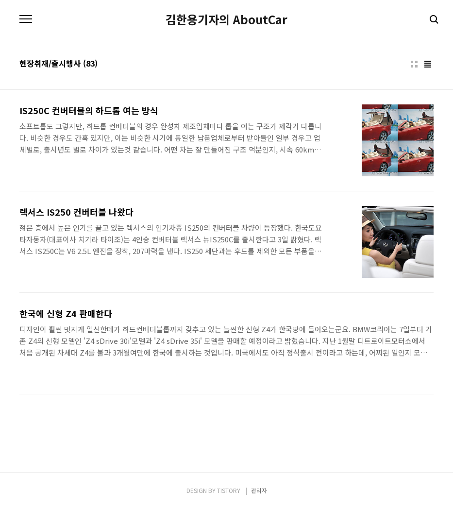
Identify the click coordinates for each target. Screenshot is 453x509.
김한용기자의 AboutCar (226, 19)
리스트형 (428, 64)
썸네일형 (414, 64)
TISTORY (228, 490)
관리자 (259, 490)
